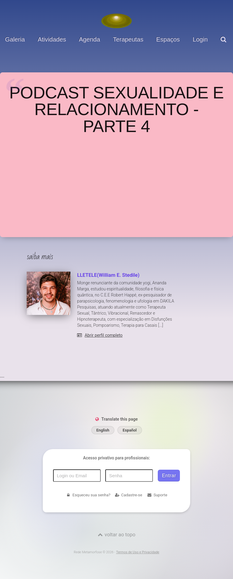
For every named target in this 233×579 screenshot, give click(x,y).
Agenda (89, 39)
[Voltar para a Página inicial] (116, 21)
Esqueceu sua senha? (88, 495)
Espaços (168, 39)
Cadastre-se (128, 495)
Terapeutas (128, 39)
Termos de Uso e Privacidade (137, 552)
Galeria (15, 39)
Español (130, 430)
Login (200, 39)
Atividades (52, 39)
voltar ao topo (120, 535)
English (103, 430)
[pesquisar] (224, 44)
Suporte (157, 495)
